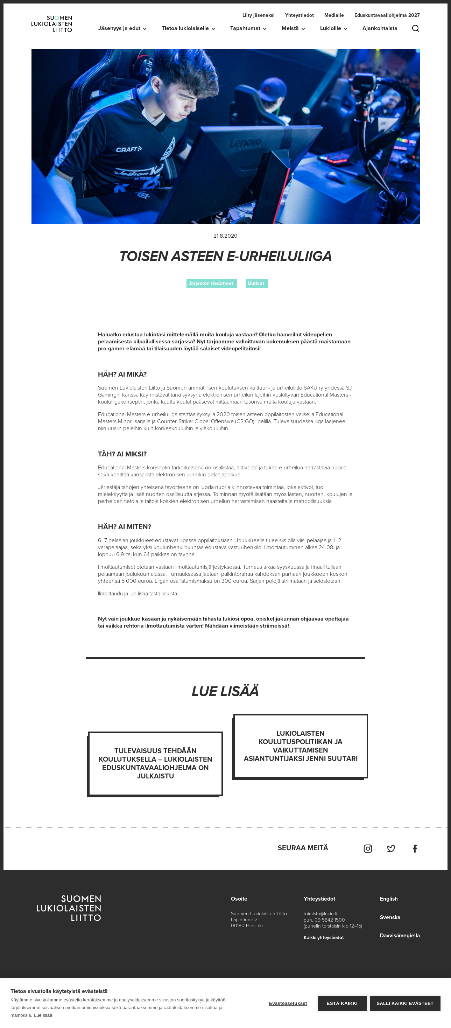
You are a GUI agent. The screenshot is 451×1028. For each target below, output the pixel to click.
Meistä (290, 28)
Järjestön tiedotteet (211, 283)
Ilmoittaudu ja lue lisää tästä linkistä (138, 593)
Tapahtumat (245, 28)
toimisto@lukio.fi (321, 913)
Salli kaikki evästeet (405, 1003)
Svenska (389, 915)
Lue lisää (43, 1015)
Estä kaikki (341, 1003)
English (387, 897)
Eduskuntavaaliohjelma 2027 (387, 15)
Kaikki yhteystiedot (325, 936)
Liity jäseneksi (258, 15)
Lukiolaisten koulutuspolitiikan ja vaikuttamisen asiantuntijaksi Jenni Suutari (301, 746)
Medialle (334, 15)
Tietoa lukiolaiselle (185, 28)
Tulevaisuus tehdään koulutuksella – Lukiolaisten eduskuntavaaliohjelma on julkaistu (156, 764)
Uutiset (256, 283)
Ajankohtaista (379, 28)
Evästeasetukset (288, 1003)
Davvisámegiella (399, 934)
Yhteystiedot (299, 15)
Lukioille (330, 28)
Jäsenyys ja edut (119, 28)
